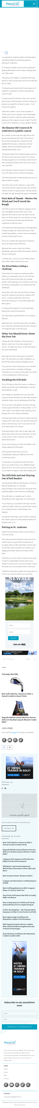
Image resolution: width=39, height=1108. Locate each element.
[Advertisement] (19, 27)
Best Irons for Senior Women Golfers (19, 876)
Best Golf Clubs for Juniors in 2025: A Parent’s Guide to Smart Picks (19, 688)
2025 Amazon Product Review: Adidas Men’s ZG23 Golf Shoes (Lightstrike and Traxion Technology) (19, 926)
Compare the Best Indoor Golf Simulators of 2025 (19, 882)
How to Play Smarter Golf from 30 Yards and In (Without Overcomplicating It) (19, 904)
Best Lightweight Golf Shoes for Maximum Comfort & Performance (19, 918)
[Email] (19, 632)
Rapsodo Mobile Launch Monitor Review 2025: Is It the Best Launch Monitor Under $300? (19, 713)
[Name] (19, 625)
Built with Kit (20, 644)
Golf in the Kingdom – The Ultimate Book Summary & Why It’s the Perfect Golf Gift (19, 911)
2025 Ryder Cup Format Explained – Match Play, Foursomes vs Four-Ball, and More (19, 868)
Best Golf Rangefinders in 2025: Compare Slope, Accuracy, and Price (19, 889)
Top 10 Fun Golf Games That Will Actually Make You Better (19, 896)
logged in (15, 732)
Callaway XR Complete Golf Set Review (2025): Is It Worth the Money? (19, 860)
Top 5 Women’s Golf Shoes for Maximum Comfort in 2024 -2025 (19, 935)
